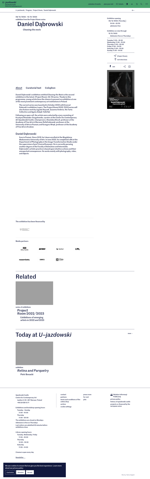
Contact (63, 394)
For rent (86, 397)
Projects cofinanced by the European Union (120, 405)
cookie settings (66, 407)
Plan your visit (108, 4)
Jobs (84, 399)
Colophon (50, 87)
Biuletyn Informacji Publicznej (118, 395)
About (19, 87)
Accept (29, 472)
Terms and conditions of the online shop (70, 400)
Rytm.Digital (130, 475)
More (131, 333)
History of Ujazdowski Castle (120, 402)
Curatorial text (33, 87)
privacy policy (18, 468)
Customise (10, 472)
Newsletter (20, 457)
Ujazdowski (20, 10)
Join (113, 66)
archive (63, 404)
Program (29, 10)
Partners (64, 397)
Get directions (120, 59)
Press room (87, 394)
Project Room (38, 10)
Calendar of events (94, 4)
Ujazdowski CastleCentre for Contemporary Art (13, 5)
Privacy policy (115, 399)
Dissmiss (21, 472)
